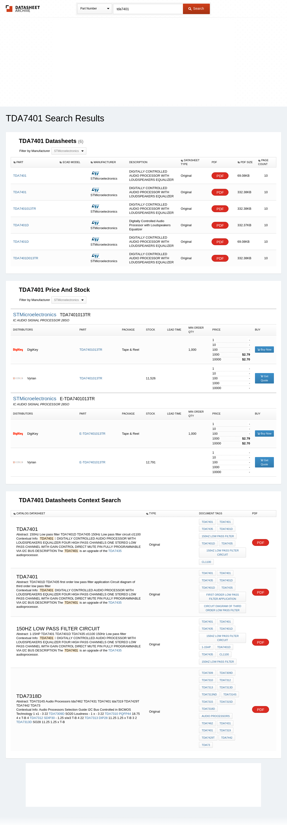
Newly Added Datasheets (64, 808)
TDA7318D (208, 694)
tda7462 (207, 708)
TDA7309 (207, 662)
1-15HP (206, 638)
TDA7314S (229, 681)
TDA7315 (207, 688)
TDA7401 (207, 521)
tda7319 (224, 714)
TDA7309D (56, 699)
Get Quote (264, 378)
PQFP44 (125, 699)
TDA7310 (111, 699)
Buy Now (264, 349)
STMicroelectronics (35, 314)
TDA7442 (226, 721)
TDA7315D (225, 688)
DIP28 (103, 703)
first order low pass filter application (222, 591)
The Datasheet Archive (23, 8)
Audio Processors (216, 701)
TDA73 (206, 727)
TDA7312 (36, 703)
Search (196, 8)
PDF (220, 176)
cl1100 (206, 558)
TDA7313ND (209, 681)
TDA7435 (115, 549)
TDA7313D (24, 707)
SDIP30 (49, 703)
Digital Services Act (190, 808)
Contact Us (215, 808)
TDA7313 (91, 703)
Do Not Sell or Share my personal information (141, 808)
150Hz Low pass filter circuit (223, 550)
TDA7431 (224, 708)
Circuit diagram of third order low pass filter (223, 601)
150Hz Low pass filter (218, 534)
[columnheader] (34, 162)
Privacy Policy (95, 808)
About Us (234, 808)
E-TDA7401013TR (93, 433)
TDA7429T (208, 721)
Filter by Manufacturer (34, 151)
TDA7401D (225, 528)
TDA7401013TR (91, 349)
